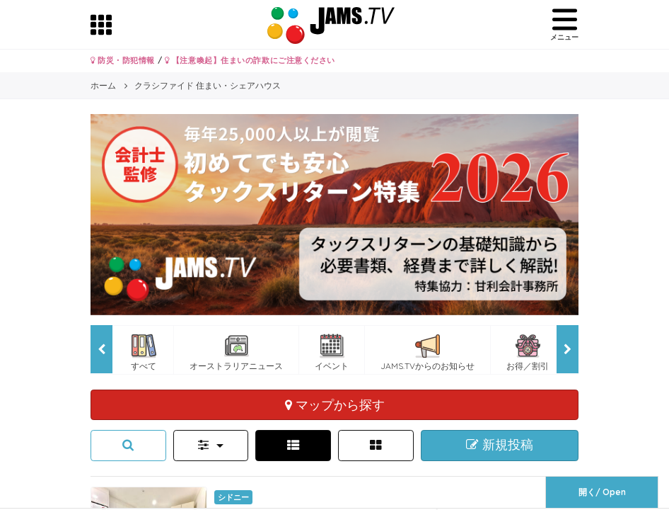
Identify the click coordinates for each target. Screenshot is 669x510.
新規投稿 (499, 445)
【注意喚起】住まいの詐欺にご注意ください (250, 60)
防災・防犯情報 (123, 60)
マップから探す (335, 404)
